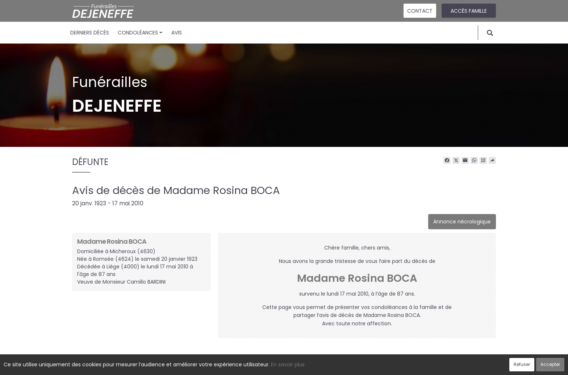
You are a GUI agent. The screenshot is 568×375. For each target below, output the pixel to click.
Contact (420, 11)
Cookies (316, 365)
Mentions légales (353, 365)
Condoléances (140, 32)
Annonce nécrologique (462, 221)
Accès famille (469, 11)
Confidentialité (282, 365)
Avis (176, 32)
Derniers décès (89, 32)
